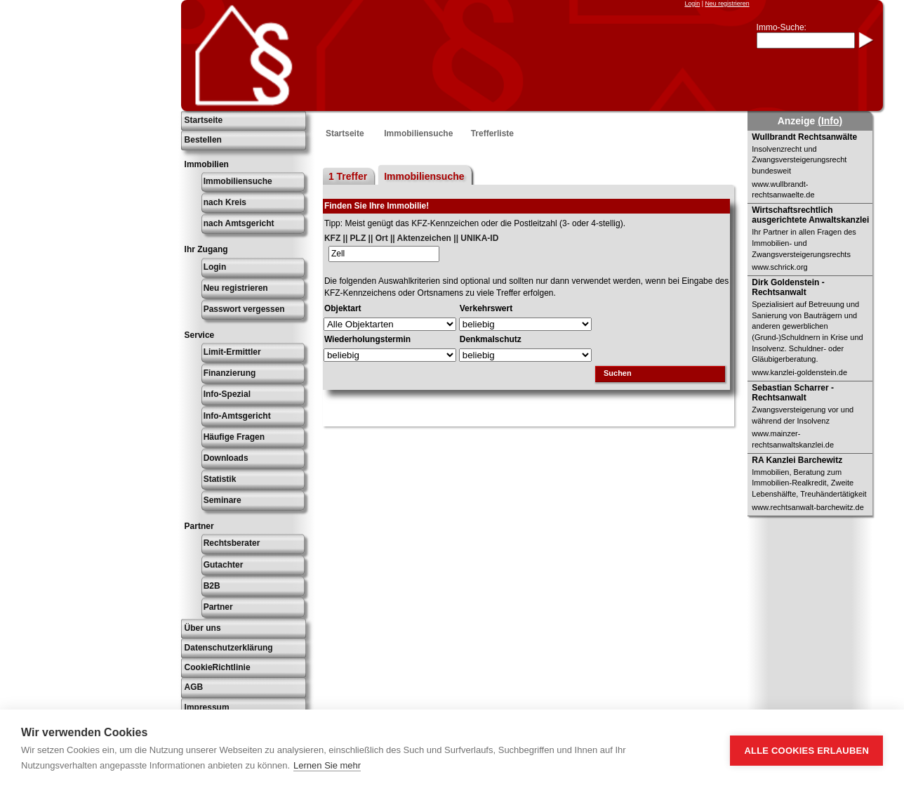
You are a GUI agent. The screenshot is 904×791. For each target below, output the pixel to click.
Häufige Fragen (234, 437)
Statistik (220, 479)
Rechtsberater (232, 543)
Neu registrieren (727, 3)
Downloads (226, 458)
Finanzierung (230, 373)
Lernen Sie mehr (327, 765)
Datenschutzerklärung (229, 648)
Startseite (204, 120)
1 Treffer (347, 176)
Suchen (618, 373)
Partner (218, 607)
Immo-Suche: (781, 27)
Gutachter (224, 565)
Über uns (203, 628)
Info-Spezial (227, 394)
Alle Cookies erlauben (806, 750)
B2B (212, 586)
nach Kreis (225, 202)
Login (692, 3)
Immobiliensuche (238, 181)
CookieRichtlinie (218, 667)
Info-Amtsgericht (237, 416)
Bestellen (203, 140)
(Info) (830, 120)
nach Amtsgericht (239, 223)
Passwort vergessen (244, 309)
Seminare (222, 500)
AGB (194, 687)
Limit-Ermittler (232, 352)
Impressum (207, 707)
